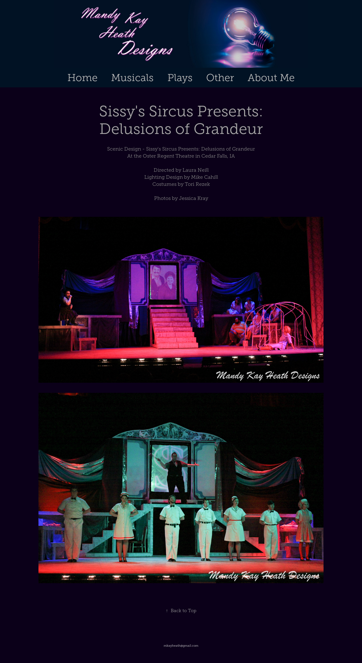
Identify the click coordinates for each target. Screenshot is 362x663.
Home (82, 77)
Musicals (132, 77)
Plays (180, 77)
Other (220, 77)
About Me (271, 77)
